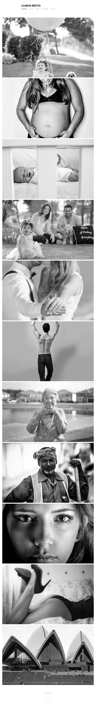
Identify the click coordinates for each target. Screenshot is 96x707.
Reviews (53, 9)
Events (31, 9)
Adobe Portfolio (50, 702)
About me (38, 9)
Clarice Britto (31, 5)
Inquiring (45, 9)
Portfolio (24, 9)
